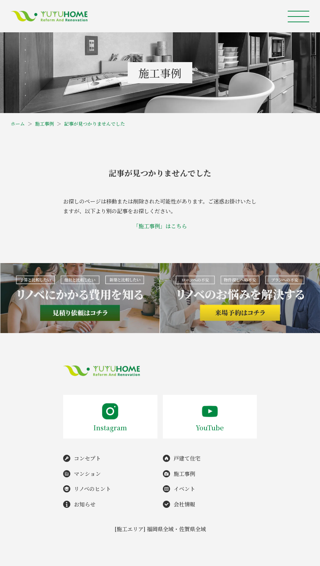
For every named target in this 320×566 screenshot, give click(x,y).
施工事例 (44, 123)
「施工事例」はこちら (160, 226)
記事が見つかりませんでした (94, 123)
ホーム (18, 123)
